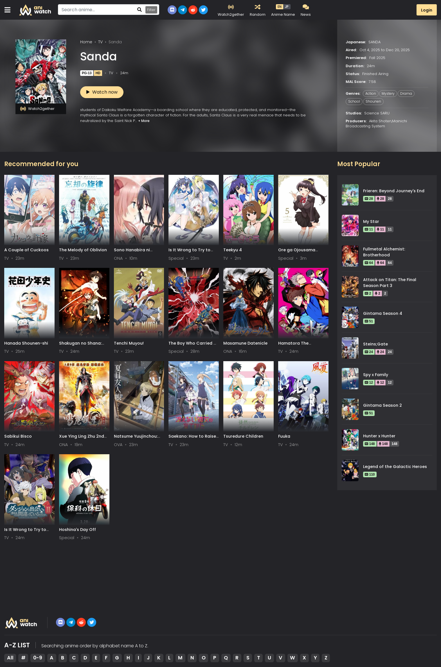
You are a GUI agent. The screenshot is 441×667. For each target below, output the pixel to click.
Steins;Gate (375, 344)
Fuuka (284, 436)
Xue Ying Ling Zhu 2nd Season (81, 438)
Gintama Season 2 (382, 405)
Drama (406, 93)
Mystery (388, 93)
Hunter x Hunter (379, 436)
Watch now (102, 92)
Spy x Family (375, 374)
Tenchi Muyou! (129, 343)
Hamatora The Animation (293, 345)
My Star (371, 221)
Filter (151, 9)
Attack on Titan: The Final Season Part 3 (389, 283)
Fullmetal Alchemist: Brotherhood (384, 252)
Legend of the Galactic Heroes (395, 466)
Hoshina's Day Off (77, 529)
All (10, 657)
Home (86, 42)
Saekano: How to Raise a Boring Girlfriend (192, 438)
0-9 (37, 657)
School (354, 101)
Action (370, 93)
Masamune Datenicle (245, 343)
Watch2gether (37, 109)
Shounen (373, 101)
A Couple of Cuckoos (26, 250)
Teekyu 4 (232, 250)
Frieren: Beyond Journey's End (393, 191)
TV (100, 42)
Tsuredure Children (243, 436)
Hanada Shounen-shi (26, 343)
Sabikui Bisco (18, 436)
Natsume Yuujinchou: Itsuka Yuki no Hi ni (136, 438)
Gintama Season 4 (382, 313)
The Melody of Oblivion (83, 250)
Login (426, 10)
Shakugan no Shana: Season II (80, 345)
